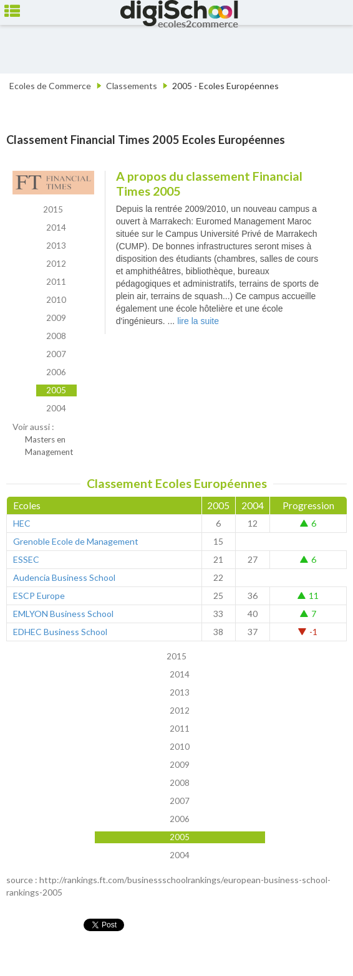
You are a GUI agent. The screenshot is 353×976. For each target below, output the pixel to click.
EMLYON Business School (63, 613)
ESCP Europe (39, 595)
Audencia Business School (64, 577)
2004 (56, 408)
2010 (56, 300)
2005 (56, 390)
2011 (56, 282)
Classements (131, 85)
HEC (22, 523)
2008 (56, 336)
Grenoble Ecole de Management (75, 541)
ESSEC (26, 559)
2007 (56, 354)
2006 (56, 372)
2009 (56, 318)
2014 (56, 227)
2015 (53, 209)
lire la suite (198, 321)
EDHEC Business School (60, 631)
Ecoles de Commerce (50, 85)
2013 (56, 246)
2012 (56, 264)
